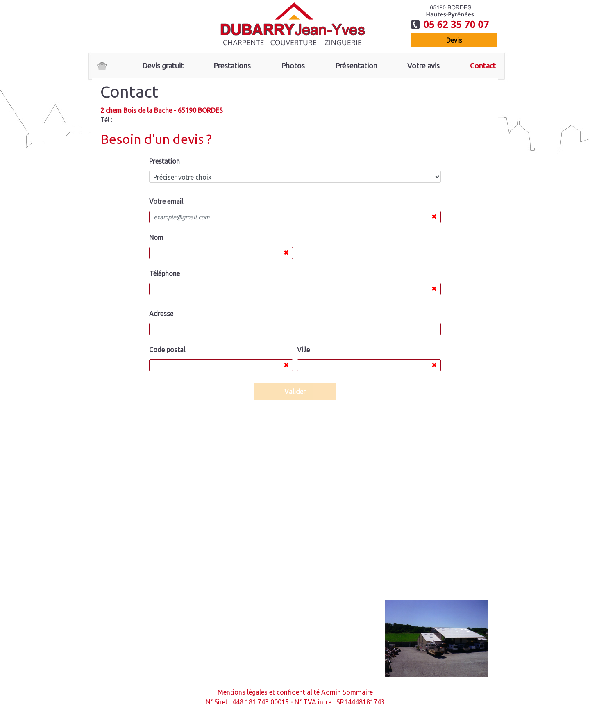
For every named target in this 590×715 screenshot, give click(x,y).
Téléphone (164, 273)
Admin (331, 692)
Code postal (167, 349)
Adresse (161, 313)
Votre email (166, 201)
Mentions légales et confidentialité (269, 692)
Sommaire (358, 692)
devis (454, 40)
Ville (303, 349)
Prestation (164, 161)
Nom (156, 237)
